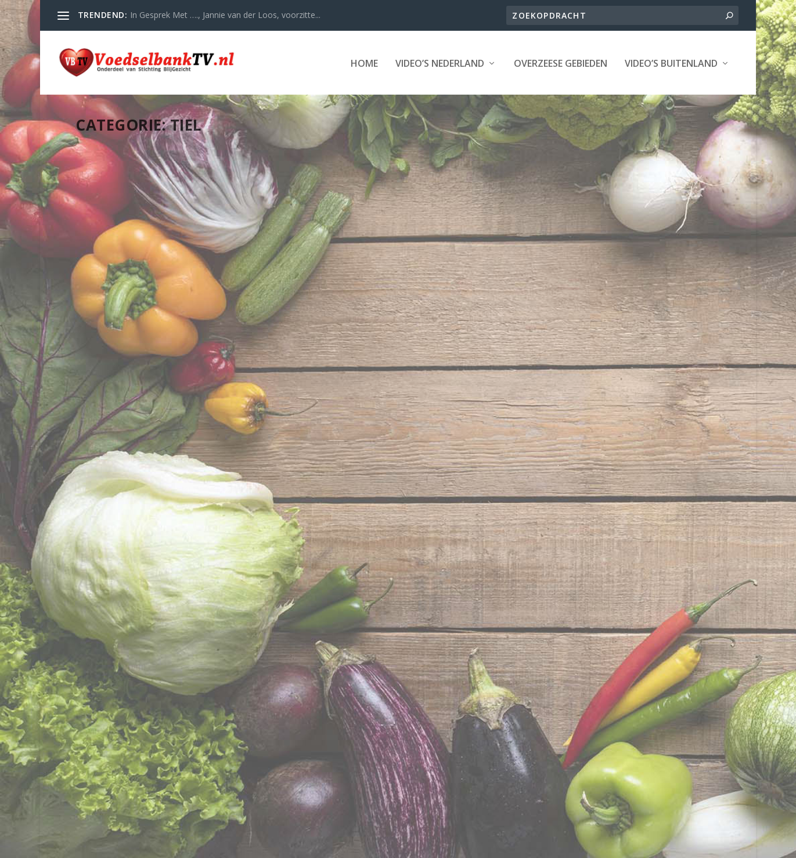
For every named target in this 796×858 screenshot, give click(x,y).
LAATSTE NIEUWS (224, 349)
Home (79, 98)
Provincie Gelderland (121, 361)
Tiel (165, 361)
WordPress (342, 844)
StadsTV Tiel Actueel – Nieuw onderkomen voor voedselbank (602, 312)
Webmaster (125, 349)
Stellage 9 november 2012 (370, 588)
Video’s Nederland (155, 98)
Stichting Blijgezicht (181, 844)
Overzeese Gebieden (276, 98)
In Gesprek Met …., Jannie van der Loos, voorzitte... (225, 14)
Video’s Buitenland (386, 98)
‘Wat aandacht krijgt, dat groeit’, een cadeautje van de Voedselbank (380, 318)
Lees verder (119, 462)
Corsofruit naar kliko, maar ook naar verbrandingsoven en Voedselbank (172, 318)
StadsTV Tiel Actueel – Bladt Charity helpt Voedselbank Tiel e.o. (172, 641)
